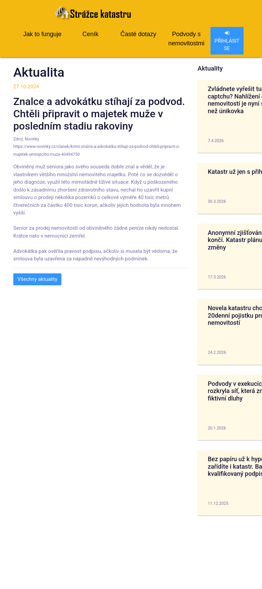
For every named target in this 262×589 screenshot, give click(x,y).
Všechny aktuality (37, 279)
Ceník (90, 34)
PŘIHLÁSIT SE (227, 40)
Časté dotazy (138, 34)
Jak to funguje (42, 34)
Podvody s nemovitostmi (186, 39)
